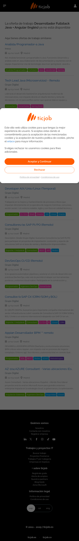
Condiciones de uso (50, 177)
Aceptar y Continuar (39, 161)
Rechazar (39, 169)
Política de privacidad (29, 177)
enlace (11, 141)
